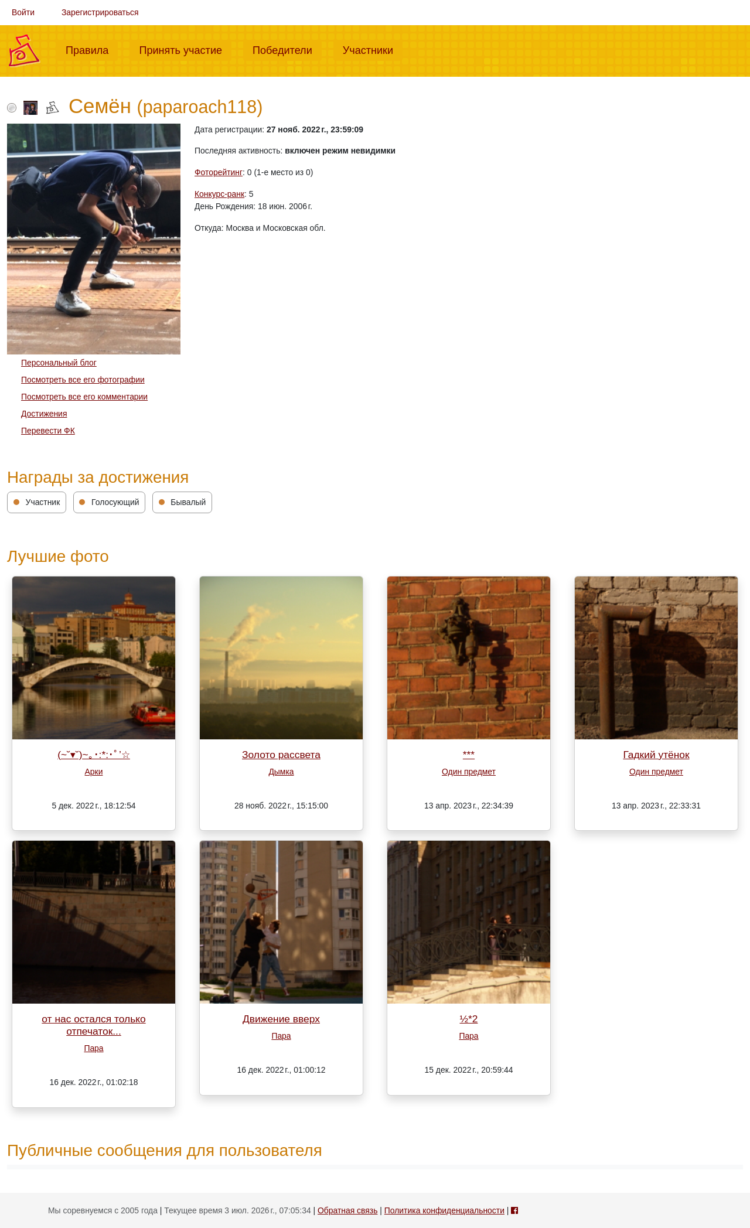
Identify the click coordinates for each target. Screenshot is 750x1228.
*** (469, 754)
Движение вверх (281, 1019)
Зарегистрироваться (100, 12)
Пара (93, 1048)
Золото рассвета (281, 754)
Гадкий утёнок (656, 754)
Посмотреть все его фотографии (83, 379)
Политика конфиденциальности (444, 1210)
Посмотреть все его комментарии (84, 396)
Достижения (44, 413)
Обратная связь (347, 1210)
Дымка (281, 771)
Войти (23, 12)
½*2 (469, 1019)
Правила (92, 49)
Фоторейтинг (219, 172)
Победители (287, 49)
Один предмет (469, 771)
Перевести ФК (48, 430)
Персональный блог (59, 362)
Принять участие (185, 49)
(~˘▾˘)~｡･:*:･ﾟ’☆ (93, 754)
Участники (373, 49)
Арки (94, 771)
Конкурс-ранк (219, 194)
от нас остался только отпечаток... (93, 1025)
